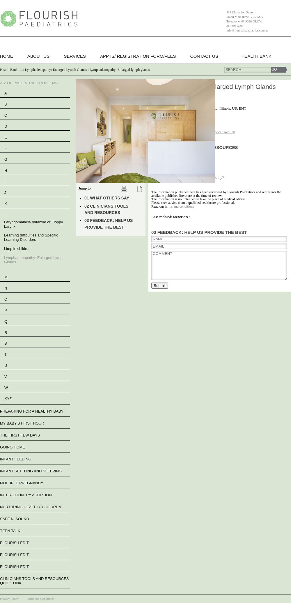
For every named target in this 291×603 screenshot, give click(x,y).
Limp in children (17, 248)
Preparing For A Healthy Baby (31, 411)
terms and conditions (179, 206)
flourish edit (14, 543)
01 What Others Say (106, 198)
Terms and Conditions (40, 598)
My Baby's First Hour (22, 423)
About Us (38, 56)
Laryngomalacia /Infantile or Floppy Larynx (33, 224)
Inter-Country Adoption (26, 495)
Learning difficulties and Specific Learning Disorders (31, 237)
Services (75, 56)
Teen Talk (10, 531)
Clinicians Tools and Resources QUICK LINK (34, 580)
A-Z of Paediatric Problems (29, 83)
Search (233, 69)
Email (158, 246)
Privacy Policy (9, 598)
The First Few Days (20, 435)
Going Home (12, 447)
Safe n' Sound (14, 519)
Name (158, 239)
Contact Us (204, 56)
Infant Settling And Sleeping (31, 471)
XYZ (8, 399)
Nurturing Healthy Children (30, 507)
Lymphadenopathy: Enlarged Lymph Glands (34, 259)
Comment (162, 253)
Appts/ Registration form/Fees (138, 56)
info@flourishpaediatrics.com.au (247, 30)
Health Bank (257, 56)
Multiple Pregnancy (21, 483)
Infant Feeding (15, 459)
